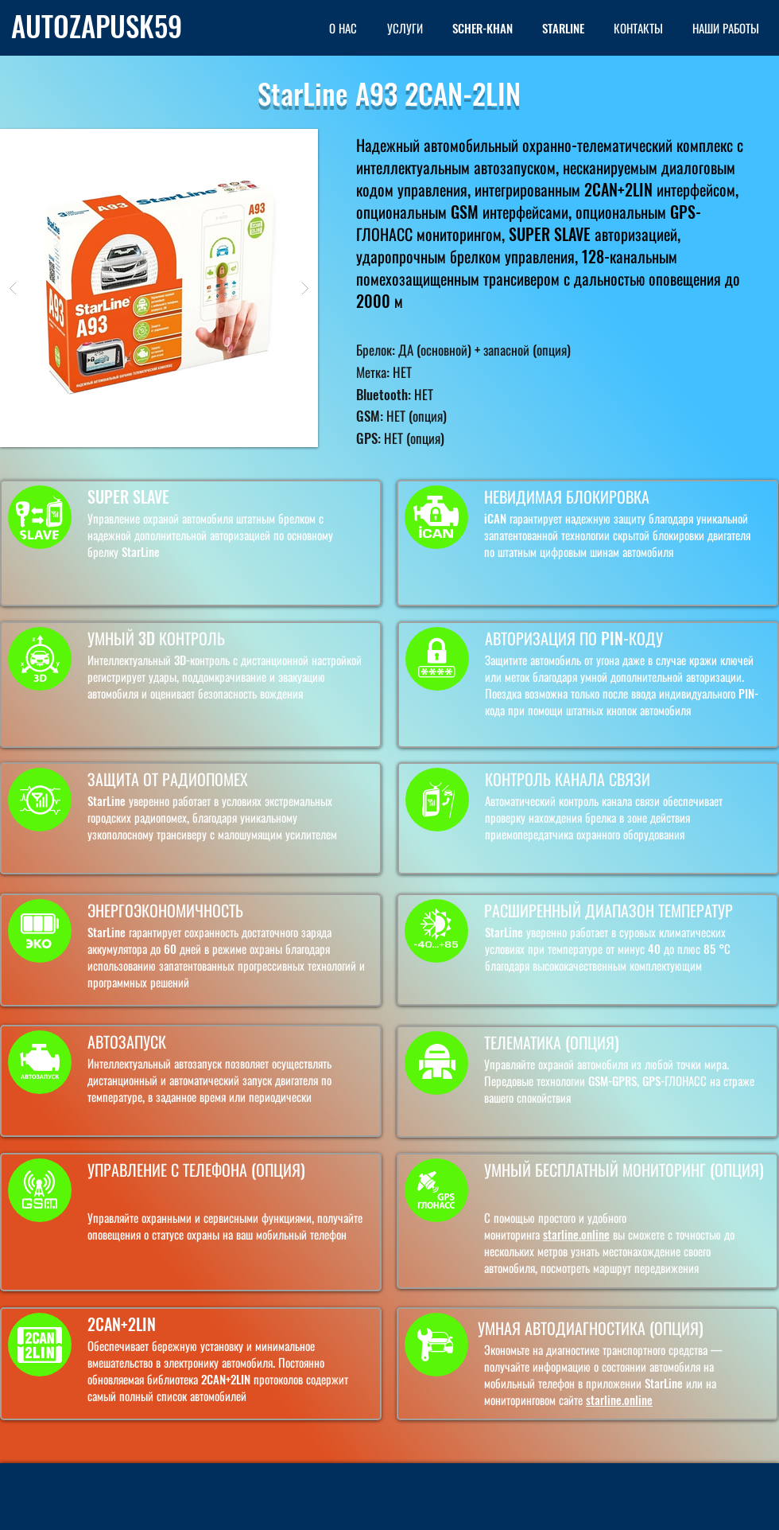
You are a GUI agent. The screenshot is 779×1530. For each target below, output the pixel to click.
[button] (159, 288)
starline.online (576, 1234)
